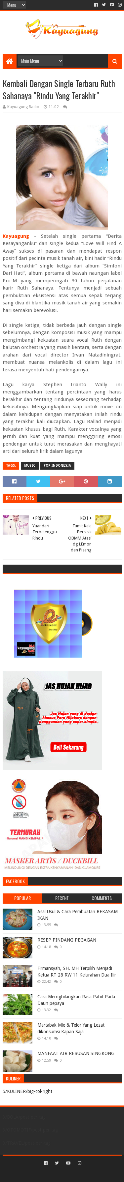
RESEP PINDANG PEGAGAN (66, 940)
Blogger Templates (90, 1174)
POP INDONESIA (57, 465)
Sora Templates (52, 1174)
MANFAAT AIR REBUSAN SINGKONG (75, 1053)
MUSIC (29, 465)
